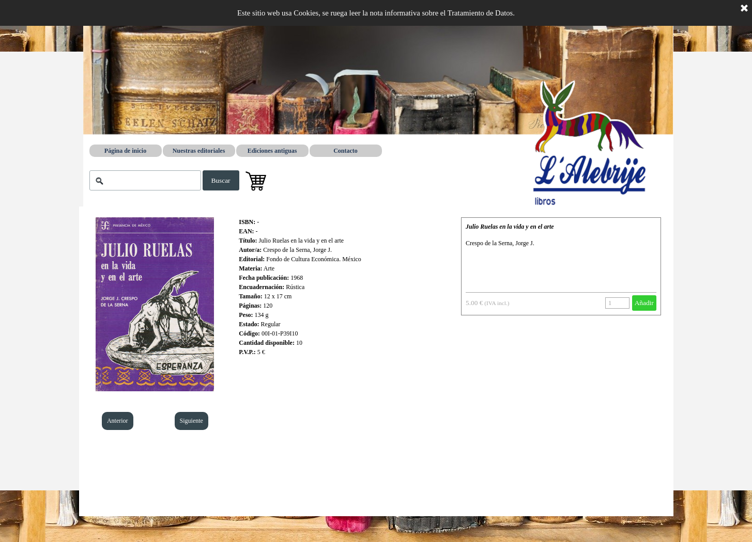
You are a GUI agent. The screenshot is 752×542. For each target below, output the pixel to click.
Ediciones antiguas (272, 150)
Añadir (644, 303)
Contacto (345, 150)
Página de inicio (125, 150)
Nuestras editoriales (199, 150)
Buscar (220, 180)
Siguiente (191, 420)
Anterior (117, 420)
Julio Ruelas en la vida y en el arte (510, 226)
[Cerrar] (744, 9)
